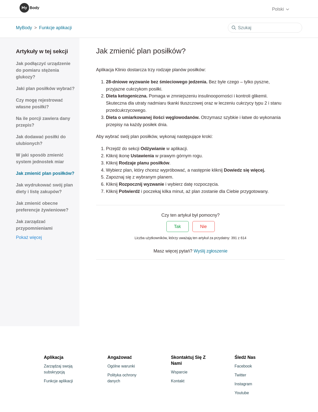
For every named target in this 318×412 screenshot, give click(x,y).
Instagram (243, 384)
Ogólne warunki (121, 366)
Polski (281, 9)
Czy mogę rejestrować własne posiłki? (39, 103)
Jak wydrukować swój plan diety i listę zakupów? (44, 188)
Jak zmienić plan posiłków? (45, 173)
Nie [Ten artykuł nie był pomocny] (203, 226)
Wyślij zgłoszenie (211, 251)
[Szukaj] (265, 28)
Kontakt (177, 381)
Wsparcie (179, 372)
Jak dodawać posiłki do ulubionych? (41, 140)
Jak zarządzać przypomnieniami (34, 225)
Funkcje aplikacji (55, 27)
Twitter (240, 375)
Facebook (243, 366)
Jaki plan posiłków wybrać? (45, 88)
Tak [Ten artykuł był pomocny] (177, 226)
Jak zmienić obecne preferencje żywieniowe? (42, 206)
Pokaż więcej (29, 237)
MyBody (24, 27)
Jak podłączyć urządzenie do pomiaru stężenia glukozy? (43, 70)
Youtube (242, 393)
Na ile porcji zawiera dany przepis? (43, 122)
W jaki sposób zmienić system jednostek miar (40, 158)
